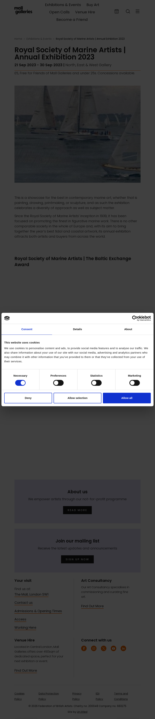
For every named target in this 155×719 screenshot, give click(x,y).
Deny (28, 397)
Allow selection (77, 397)
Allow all (126, 397)
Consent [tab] (26, 329)
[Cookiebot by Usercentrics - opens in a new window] (135, 318)
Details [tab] (77, 329)
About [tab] (128, 329)
